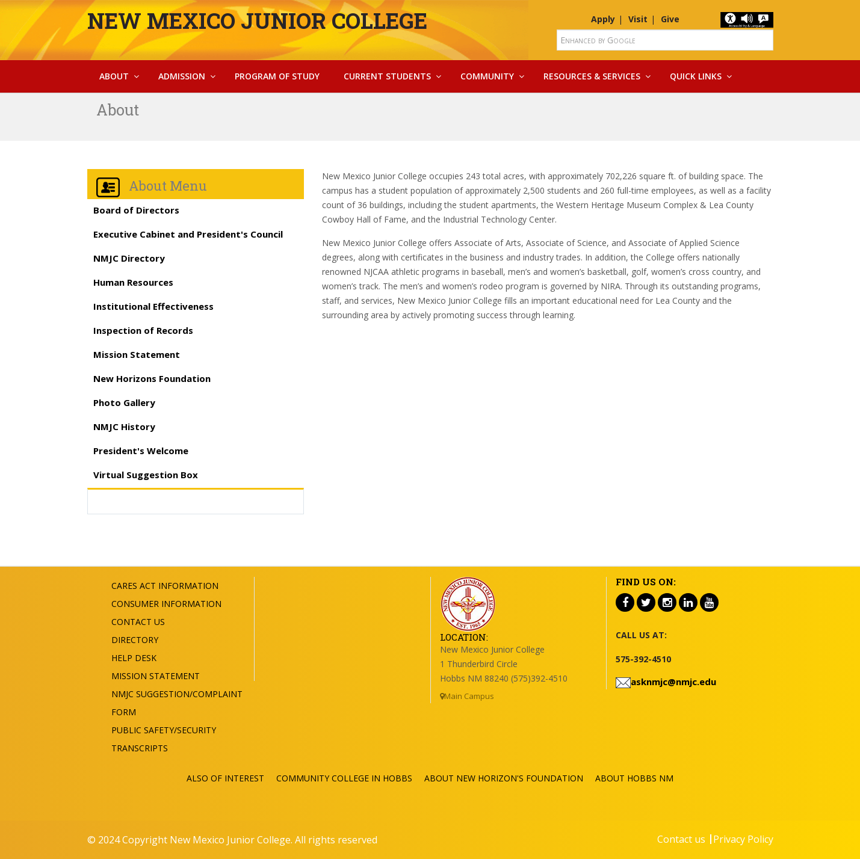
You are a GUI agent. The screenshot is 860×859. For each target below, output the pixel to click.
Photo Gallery (124, 402)
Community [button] (487, 76)
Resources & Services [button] (591, 76)
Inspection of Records (143, 330)
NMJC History (124, 426)
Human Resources (133, 282)
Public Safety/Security (163, 730)
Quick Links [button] (696, 76)
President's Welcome (140, 451)
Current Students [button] (387, 76)
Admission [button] (181, 76)
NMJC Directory (129, 258)
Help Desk (133, 657)
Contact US (138, 621)
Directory (134, 639)
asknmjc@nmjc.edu (673, 682)
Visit (638, 19)
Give (670, 19)
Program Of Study (277, 76)
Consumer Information (166, 603)
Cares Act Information (164, 585)
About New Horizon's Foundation (503, 778)
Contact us (681, 839)
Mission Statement (136, 354)
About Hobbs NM (634, 778)
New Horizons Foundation (152, 378)
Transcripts (139, 748)
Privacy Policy (743, 839)
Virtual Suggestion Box (145, 475)
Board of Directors (136, 210)
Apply (603, 19)
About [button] (114, 76)
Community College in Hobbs (344, 778)
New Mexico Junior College (257, 20)
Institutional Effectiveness (153, 306)
